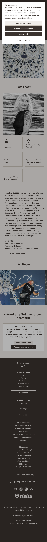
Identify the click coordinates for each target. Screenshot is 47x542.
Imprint (27, 40)
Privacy (20, 40)
